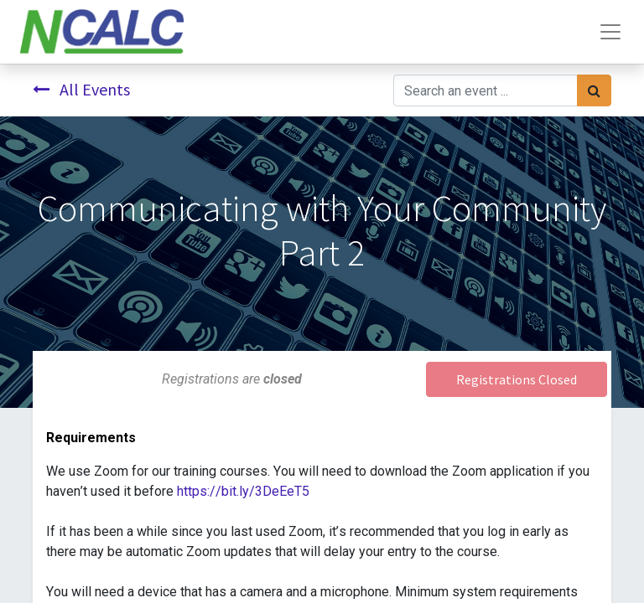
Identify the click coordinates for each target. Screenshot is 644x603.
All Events (81, 89)
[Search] (594, 90)
